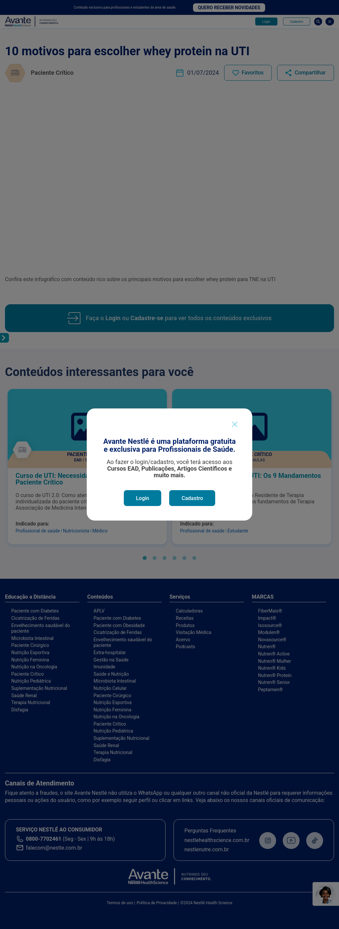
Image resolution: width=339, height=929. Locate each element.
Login (142, 498)
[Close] (234, 424)
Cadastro (192, 498)
